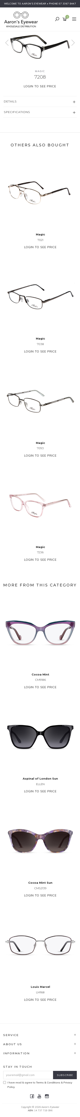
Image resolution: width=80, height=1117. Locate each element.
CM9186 (40, 679)
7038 (40, 344)
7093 (40, 448)
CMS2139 (40, 888)
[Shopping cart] (65, 19)
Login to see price (40, 86)
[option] (40, 46)
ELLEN (40, 784)
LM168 (40, 992)
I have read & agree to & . (37, 1085)
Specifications (17, 112)
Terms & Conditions (48, 1082)
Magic (40, 71)
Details (10, 101)
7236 (40, 552)
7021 (40, 240)
